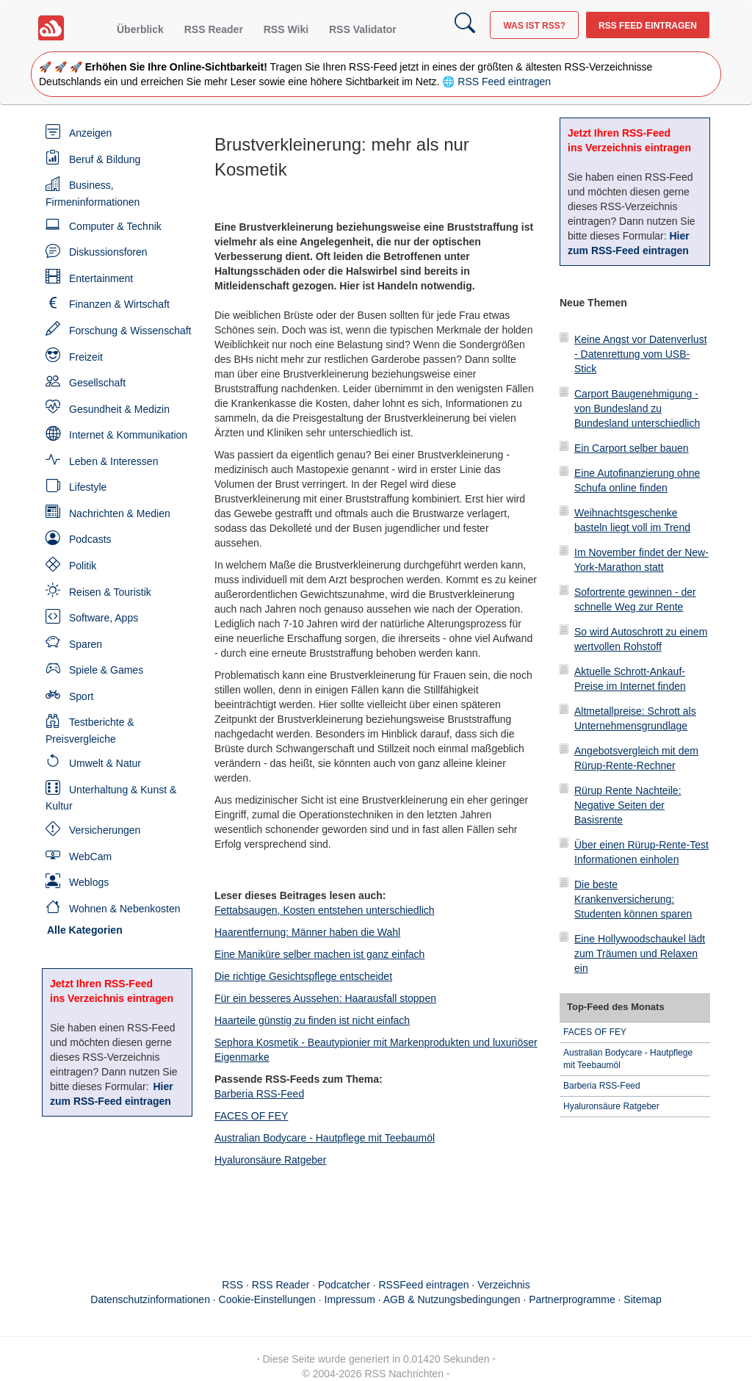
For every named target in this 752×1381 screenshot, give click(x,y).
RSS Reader (213, 29)
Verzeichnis (503, 1285)
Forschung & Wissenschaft (130, 330)
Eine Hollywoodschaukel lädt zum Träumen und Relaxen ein (639, 953)
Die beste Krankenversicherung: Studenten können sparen (633, 899)
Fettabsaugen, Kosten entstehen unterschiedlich (324, 910)
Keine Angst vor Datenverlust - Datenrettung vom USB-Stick (640, 354)
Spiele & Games (106, 670)
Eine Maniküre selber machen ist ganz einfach (319, 954)
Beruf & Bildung (104, 159)
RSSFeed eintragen (424, 1285)
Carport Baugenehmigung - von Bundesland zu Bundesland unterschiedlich (637, 408)
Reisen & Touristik (110, 592)
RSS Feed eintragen (648, 26)
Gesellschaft (97, 383)
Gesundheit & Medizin (119, 409)
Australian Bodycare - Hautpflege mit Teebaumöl (324, 1138)
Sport (81, 696)
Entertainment (101, 278)
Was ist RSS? (534, 26)
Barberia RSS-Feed (259, 1094)
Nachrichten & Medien (119, 513)
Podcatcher (344, 1285)
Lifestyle (87, 487)
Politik (82, 565)
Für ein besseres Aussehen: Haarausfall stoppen (325, 998)
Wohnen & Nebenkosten (125, 909)
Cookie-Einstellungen (267, 1299)
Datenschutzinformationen (150, 1299)
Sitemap (642, 1299)
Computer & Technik (115, 226)
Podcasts (90, 539)
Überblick (140, 29)
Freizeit (86, 357)
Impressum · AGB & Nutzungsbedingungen (423, 1299)
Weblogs (89, 882)
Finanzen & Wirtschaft (119, 304)
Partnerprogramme (572, 1299)
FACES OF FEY (251, 1116)
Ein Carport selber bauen (631, 448)
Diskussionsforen (108, 252)
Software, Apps (103, 618)
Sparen (85, 644)
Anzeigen (90, 133)
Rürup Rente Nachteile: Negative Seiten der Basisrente (628, 805)
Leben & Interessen (113, 461)
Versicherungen (104, 830)
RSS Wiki (286, 29)
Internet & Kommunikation (128, 435)
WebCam (90, 856)
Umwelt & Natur (105, 763)
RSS (232, 1285)
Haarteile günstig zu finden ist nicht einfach (312, 1020)
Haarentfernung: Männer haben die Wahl (307, 932)
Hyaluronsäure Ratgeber (270, 1160)
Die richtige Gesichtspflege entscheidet (303, 976)
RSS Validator (363, 29)
